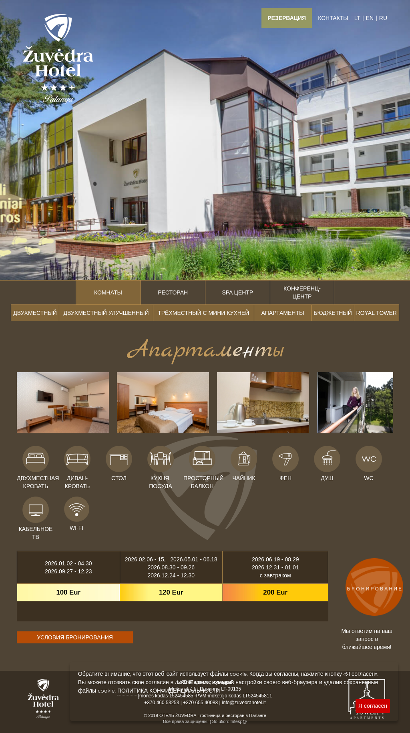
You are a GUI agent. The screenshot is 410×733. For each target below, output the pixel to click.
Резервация (286, 18)
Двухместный (34, 313)
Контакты (333, 18)
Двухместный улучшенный (106, 313)
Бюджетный (333, 313)
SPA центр (237, 292)
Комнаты (108, 292)
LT (357, 18)
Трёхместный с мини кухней (203, 313)
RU (383, 18)
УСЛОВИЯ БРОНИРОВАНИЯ (75, 637)
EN (370, 18)
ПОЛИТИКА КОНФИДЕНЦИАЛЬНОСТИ (168, 690)
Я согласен (372, 705)
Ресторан (173, 292)
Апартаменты (283, 313)
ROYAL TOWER (376, 313)
